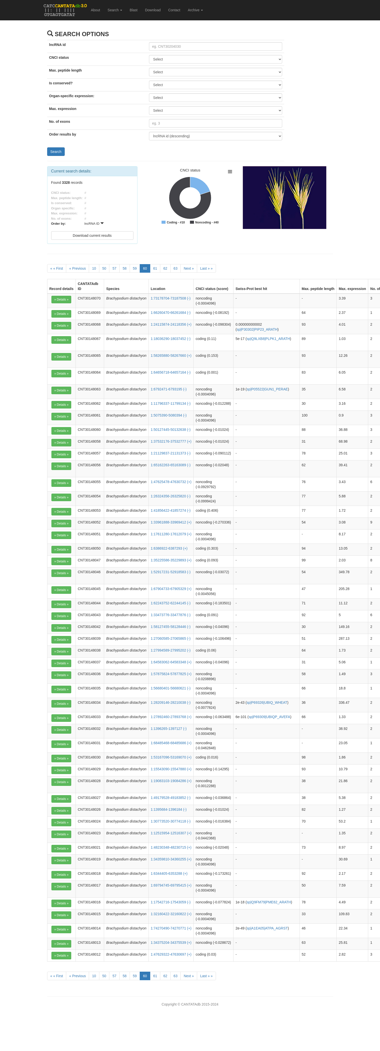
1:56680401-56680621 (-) (171, 688)
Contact (174, 10)
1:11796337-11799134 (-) (171, 403)
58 (125, 268)
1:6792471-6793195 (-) (169, 389)
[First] (56, 268)
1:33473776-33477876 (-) (171, 615)
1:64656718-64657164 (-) (171, 372)
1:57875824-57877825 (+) (171, 674)
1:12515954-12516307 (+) (171, 833)
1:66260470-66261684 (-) (171, 313)
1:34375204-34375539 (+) (171, 943)
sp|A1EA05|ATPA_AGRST (267, 928)
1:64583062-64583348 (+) (171, 662)
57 (114, 268)
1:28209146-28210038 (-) (171, 702)
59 (135, 268)
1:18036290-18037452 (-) (171, 339)
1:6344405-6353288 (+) (169, 873)
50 (104, 268)
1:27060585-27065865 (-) (171, 638)
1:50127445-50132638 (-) (171, 430)
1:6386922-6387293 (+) (169, 548)
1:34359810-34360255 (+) (171, 859)
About (95, 10)
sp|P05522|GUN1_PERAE (267, 389)
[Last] (206, 268)
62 (165, 268)
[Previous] (77, 268)
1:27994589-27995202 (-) (171, 650)
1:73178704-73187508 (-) (171, 298)
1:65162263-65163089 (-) (171, 465)
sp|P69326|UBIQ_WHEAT (267, 702)
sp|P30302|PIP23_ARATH (257, 329)
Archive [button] (195, 10)
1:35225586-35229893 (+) (171, 560)
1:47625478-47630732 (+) (171, 482)
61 (155, 268)
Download (153, 10)
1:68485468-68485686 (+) (171, 743)
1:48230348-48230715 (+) (171, 847)
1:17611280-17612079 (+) (171, 534)
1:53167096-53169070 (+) (171, 757)
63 (176, 268)
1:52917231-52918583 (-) (171, 572)
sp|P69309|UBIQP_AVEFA (269, 717)
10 (94, 268)
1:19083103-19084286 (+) (171, 781)
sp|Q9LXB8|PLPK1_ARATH (268, 339)
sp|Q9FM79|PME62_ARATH (269, 902)
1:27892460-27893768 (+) (171, 717)
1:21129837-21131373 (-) (171, 453)
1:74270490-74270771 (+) (171, 928)
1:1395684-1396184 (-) (169, 809)
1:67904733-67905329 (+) (171, 589)
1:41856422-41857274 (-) (171, 510)
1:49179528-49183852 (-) (171, 798)
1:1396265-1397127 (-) (169, 729)
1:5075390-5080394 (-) (169, 415)
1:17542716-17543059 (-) (171, 902)
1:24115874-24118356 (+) (171, 324)
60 (145, 268)
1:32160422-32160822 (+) (171, 914)
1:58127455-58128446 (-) (171, 627)
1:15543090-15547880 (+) (171, 769)
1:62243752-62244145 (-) (171, 603)
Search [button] (115, 10)
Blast (133, 10)
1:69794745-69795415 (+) (171, 885)
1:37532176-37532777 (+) (171, 441)
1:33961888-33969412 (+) (171, 522)
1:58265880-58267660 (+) (171, 356)
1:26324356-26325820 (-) (171, 496)
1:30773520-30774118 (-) (171, 821)
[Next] (188, 268)
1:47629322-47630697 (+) (171, 954)
